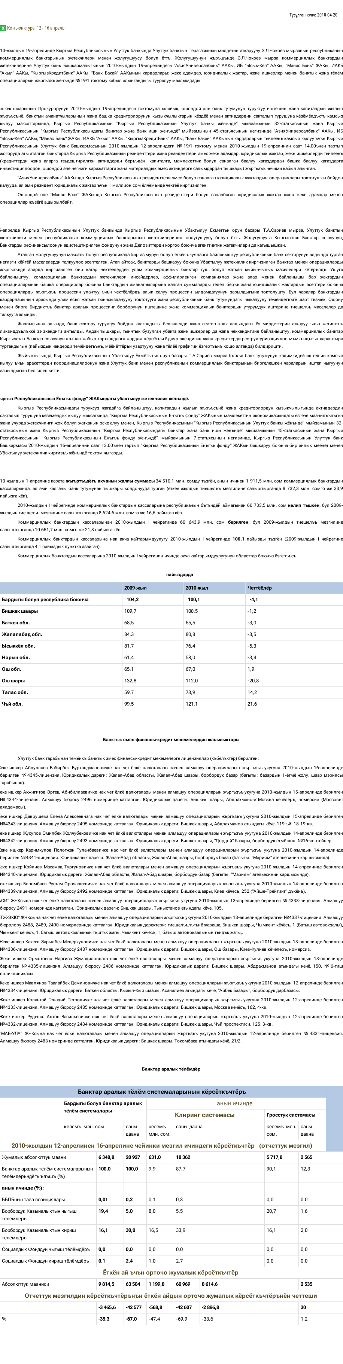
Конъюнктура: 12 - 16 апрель (35, 28)
